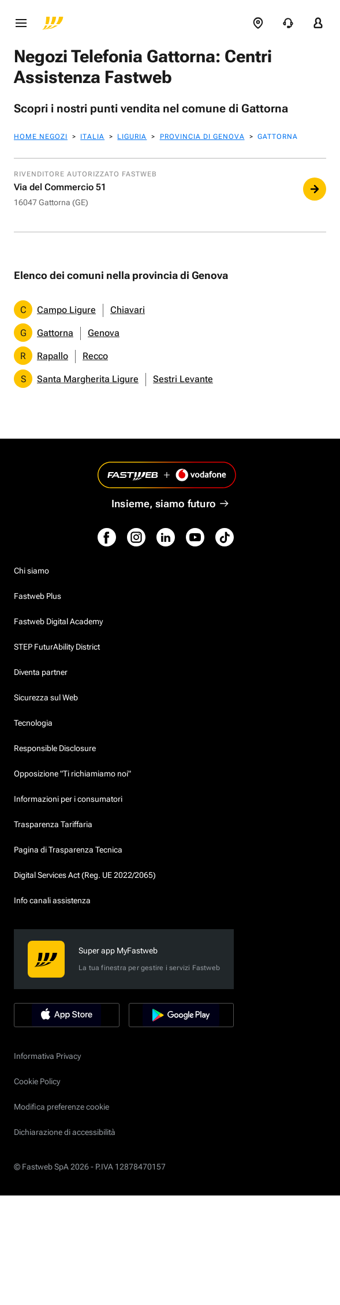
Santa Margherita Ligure (88, 379)
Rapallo (52, 355)
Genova (103, 332)
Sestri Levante (183, 379)
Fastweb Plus (37, 596)
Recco (95, 355)
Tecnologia (33, 722)
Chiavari (127, 309)
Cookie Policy (37, 1081)
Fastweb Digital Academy (58, 621)
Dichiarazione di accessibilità (64, 1132)
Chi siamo (31, 570)
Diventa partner (41, 672)
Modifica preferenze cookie (61, 1106)
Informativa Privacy (47, 1056)
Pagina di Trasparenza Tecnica (68, 849)
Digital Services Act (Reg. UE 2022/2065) (85, 875)
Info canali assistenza (52, 900)
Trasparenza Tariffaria (53, 824)
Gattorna (55, 332)
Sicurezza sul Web (46, 697)
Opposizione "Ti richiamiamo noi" (72, 773)
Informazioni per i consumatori (68, 799)
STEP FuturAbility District (57, 646)
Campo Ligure (66, 309)
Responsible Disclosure (55, 748)
